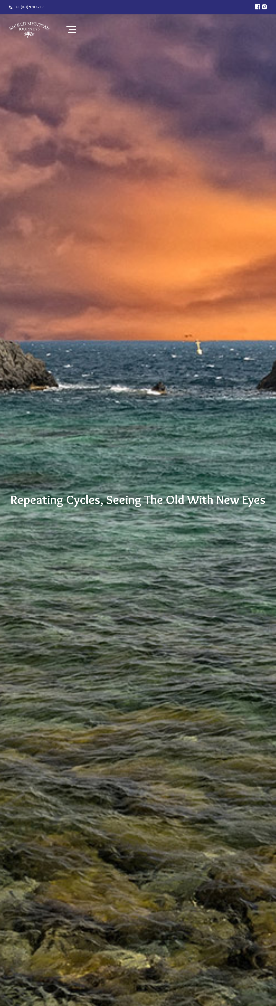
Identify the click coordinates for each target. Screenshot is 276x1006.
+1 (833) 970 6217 (30, 7)
